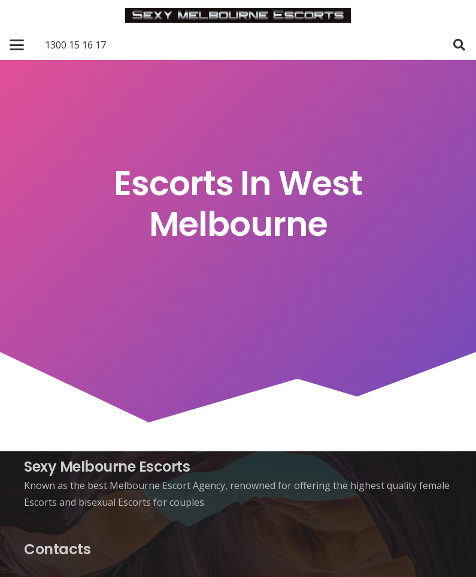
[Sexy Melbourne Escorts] (238, 15)
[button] (17, 45)
